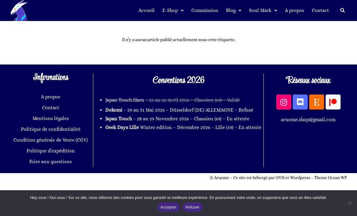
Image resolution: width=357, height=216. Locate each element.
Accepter (168, 207)
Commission (204, 10)
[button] (172, 10)
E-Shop (173, 10)
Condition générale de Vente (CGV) (50, 140)
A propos (294, 10)
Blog (233, 10)
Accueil (146, 10)
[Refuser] (350, 203)
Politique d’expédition (51, 151)
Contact (320, 10)
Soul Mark (263, 10)
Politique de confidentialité (50, 129)
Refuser (192, 207)
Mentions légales (51, 118)
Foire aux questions (50, 161)
